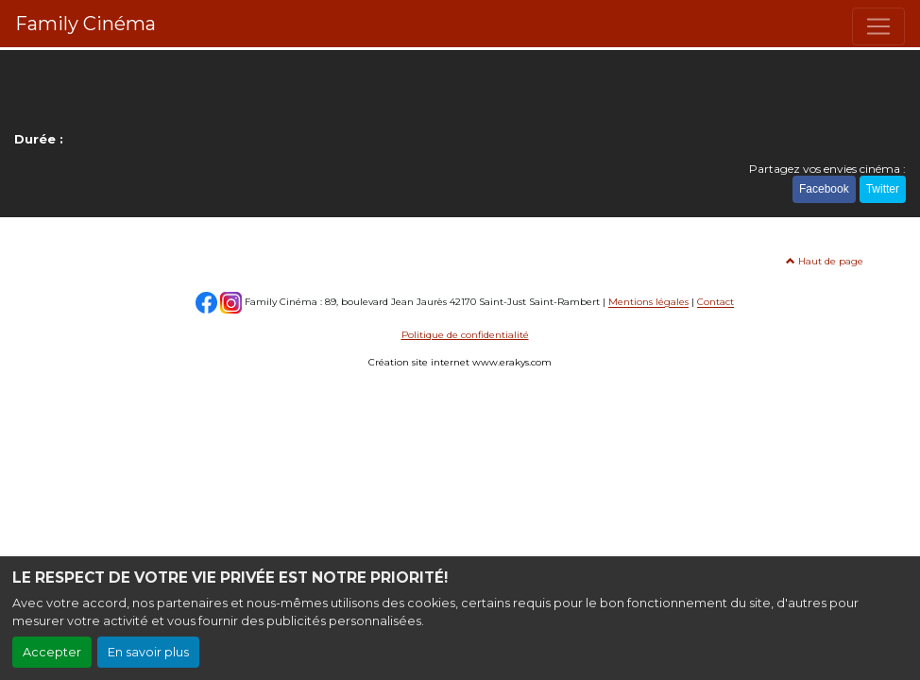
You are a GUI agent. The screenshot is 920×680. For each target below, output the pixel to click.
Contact (715, 303)
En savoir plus (148, 652)
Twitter (882, 189)
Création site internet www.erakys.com (460, 362)
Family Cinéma (85, 23)
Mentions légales (648, 303)
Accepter (52, 652)
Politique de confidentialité (465, 335)
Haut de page (824, 261)
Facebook (824, 189)
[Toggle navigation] (878, 26)
